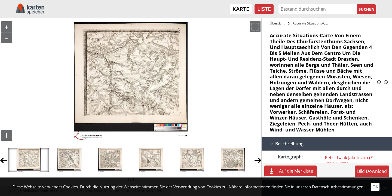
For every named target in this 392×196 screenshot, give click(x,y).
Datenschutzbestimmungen (337, 186)
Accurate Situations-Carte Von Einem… (311, 23)
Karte (240, 9)
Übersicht (277, 23)
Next (258, 160)
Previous (3, 160)
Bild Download (372, 171)
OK (375, 186)
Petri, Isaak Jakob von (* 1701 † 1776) (349, 161)
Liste (264, 9)
